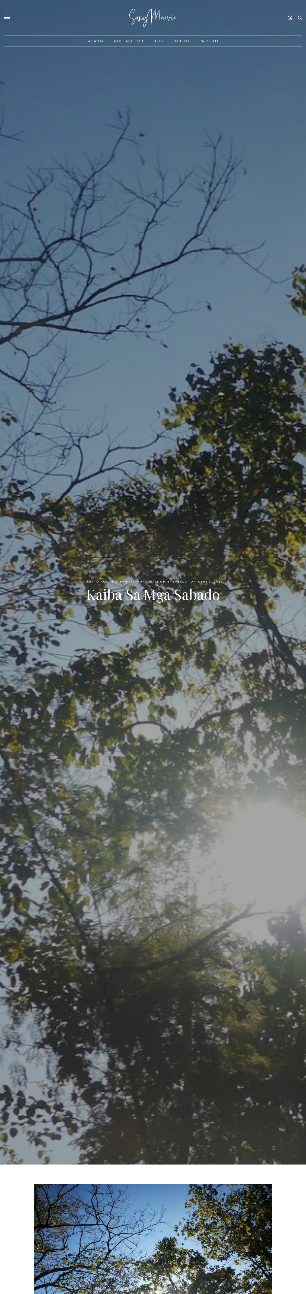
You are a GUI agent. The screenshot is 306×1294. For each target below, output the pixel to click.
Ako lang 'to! (129, 41)
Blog (158, 41)
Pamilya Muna (134, 581)
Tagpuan (181, 41)
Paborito (210, 41)
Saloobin (160, 581)
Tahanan (95, 41)
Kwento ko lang (100, 581)
